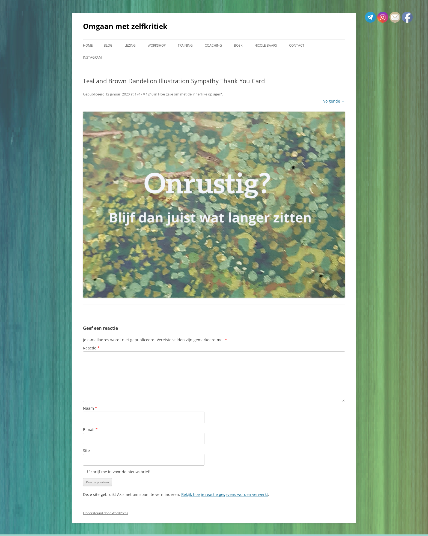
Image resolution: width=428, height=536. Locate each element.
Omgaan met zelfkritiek (125, 26)
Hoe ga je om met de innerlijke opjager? (190, 94)
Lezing (130, 45)
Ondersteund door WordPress (105, 513)
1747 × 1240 (144, 94)
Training (185, 45)
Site (86, 450)
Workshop (157, 45)
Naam (90, 408)
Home (88, 45)
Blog (108, 45)
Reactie (91, 348)
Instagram (92, 57)
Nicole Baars (265, 45)
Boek (238, 45)
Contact (296, 45)
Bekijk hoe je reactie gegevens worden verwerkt (224, 494)
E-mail (90, 429)
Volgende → (334, 101)
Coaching (213, 45)
